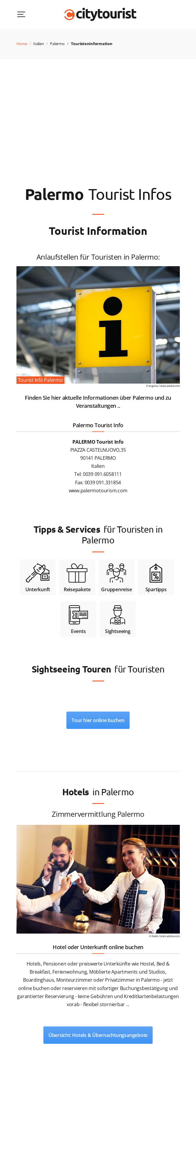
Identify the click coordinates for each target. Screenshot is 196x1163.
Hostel (147, 963)
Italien (38, 43)
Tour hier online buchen (98, 720)
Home (21, 43)
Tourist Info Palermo (40, 380)
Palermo (57, 43)
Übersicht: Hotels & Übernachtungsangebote (98, 1035)
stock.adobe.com (170, 386)
